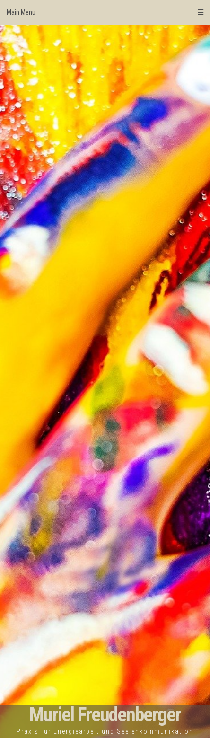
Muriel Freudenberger (105, 714)
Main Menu (105, 12)
